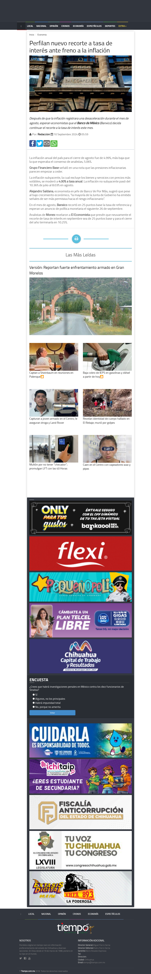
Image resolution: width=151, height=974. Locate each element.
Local (30, 26)
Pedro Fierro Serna (94, 948)
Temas (22, 34)
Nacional (41, 26)
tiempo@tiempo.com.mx (91, 962)
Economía (78, 26)
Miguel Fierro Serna (94, 945)
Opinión (54, 26)
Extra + (122, 26)
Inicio (31, 34)
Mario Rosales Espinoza (92, 950)
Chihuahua (86, 959)
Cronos (65, 26)
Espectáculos (94, 26)
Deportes (110, 26)
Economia (42, 34)
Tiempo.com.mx (28, 971)
